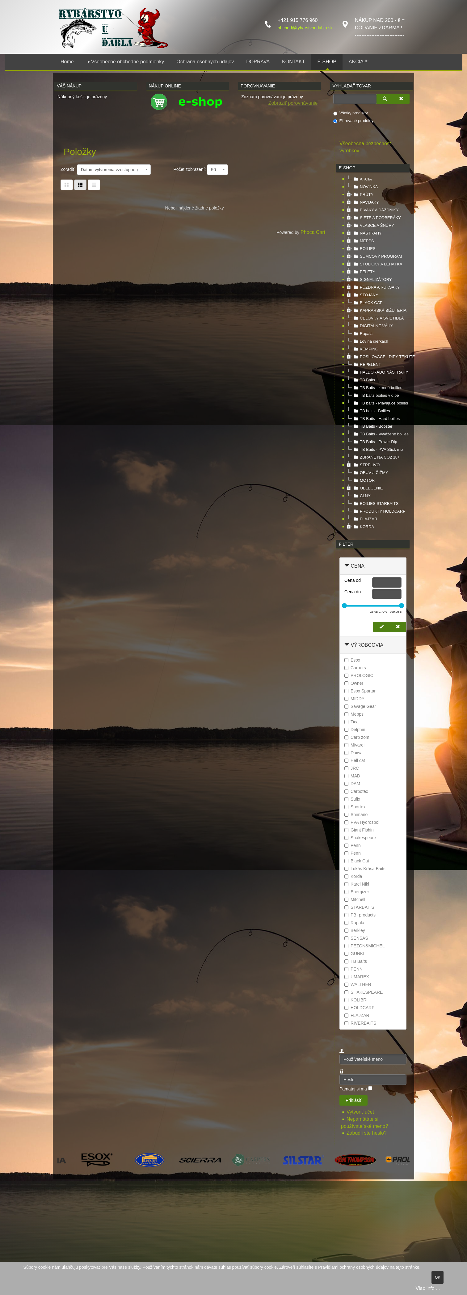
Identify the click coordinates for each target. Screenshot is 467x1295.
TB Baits (363, 380)
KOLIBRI (356, 999)
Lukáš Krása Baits (364, 868)
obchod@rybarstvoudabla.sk (305, 27)
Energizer (356, 891)
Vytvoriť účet (361, 1112)
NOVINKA (365, 187)
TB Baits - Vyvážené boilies (380, 434)
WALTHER (357, 984)
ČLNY (361, 496)
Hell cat (354, 760)
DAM (352, 783)
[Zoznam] (94, 185)
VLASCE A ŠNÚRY (373, 225)
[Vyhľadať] (385, 99)
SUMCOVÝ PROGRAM (377, 256)
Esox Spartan (360, 690)
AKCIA (362, 179)
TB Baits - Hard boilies (376, 418)
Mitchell (354, 899)
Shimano (356, 814)
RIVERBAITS (360, 1023)
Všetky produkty (350, 113)
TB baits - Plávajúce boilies (380, 403)
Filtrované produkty (353, 120)
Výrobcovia (367, 645)
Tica (351, 721)
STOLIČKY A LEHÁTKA (377, 264)
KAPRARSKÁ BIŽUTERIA (379, 310)
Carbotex (356, 791)
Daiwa (353, 752)
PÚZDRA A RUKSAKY (376, 287)
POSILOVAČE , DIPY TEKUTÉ (383, 356)
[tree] (372, 353)
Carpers (355, 667)
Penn (352, 845)
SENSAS (356, 938)
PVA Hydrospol (361, 822)
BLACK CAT (367, 302)
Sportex (354, 806)
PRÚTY (362, 194)
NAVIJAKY (365, 202)
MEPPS (363, 241)
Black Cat (356, 860)
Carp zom (356, 737)
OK (437, 1277)
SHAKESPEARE (363, 992)
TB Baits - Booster (372, 426)
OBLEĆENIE (367, 488)
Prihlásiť (353, 1100)
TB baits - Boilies (371, 411)
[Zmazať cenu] (397, 627)
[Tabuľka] (67, 185)
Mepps (354, 714)
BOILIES (364, 248)
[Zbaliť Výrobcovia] (346, 645)
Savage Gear (360, 706)
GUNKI (354, 953)
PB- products (360, 914)
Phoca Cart (313, 232)
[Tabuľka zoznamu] (80, 185)
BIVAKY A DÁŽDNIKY (375, 210)
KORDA (363, 526)
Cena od (352, 580)
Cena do (352, 591)
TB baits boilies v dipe (375, 395)
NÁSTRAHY (367, 233)
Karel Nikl (356, 884)
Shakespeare (360, 837)
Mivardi (354, 745)
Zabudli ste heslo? (367, 1133)
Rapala (362, 333)
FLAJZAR (364, 519)
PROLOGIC (358, 675)
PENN (353, 969)
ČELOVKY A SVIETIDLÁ (378, 318)
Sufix (352, 799)
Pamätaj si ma (353, 1088)
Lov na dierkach (370, 341)
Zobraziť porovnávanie (293, 103)
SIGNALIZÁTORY (372, 279)
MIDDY (354, 698)
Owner (353, 683)
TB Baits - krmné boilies (377, 387)
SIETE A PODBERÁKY (376, 217)
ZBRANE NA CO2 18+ (376, 457)
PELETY (363, 272)
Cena (357, 566)
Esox (352, 660)
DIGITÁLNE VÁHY (372, 326)
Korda (353, 876)
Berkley (354, 930)
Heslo (339, 1074)
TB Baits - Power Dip (374, 441)
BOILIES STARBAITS (375, 503)
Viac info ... (428, 1288)
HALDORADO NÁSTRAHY (380, 372)
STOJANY (365, 295)
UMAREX (356, 976)
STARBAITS (359, 907)
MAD (352, 775)
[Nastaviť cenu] (381, 627)
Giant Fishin (359, 829)
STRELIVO (366, 465)
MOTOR (363, 480)
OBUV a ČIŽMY (370, 472)
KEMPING (365, 349)
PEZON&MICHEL (364, 945)
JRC (351, 768)
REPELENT (366, 364)
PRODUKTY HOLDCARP (379, 511)
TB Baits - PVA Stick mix (377, 449)
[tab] (373, 566)
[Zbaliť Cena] (346, 566)
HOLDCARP (359, 1007)
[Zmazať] (401, 99)
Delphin (354, 729)
